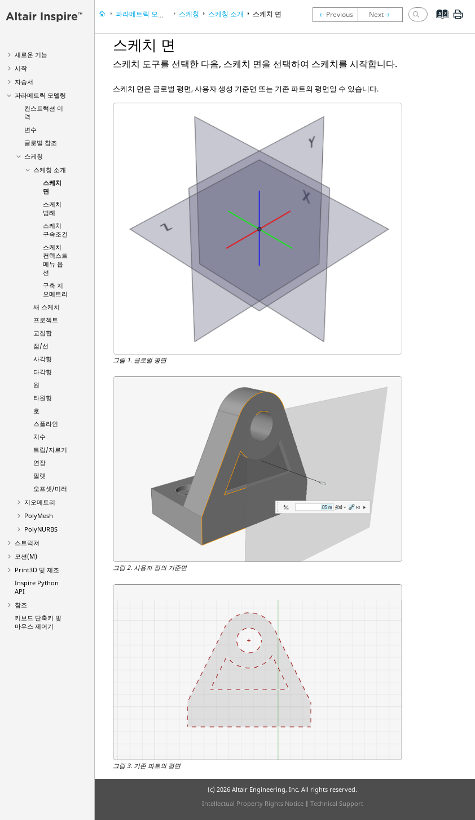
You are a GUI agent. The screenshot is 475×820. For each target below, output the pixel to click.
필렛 (39, 475)
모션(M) (26, 556)
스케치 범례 (52, 208)
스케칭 (33, 156)
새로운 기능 (31, 54)
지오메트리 (39, 502)
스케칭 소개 (49, 169)
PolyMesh (38, 515)
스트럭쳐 (27, 542)
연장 (39, 462)
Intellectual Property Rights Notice (253, 803)
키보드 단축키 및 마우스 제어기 (38, 621)
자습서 (24, 81)
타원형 (42, 397)
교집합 (42, 332)
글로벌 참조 (40, 142)
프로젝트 (45, 319)
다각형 (42, 371)
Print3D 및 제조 (37, 569)
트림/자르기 (50, 449)
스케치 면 (267, 14)
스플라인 (45, 423)
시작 (21, 68)
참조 (21, 604)
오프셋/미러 (50, 488)
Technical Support (336, 803)
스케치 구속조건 (55, 229)
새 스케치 (46, 306)
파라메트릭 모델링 (40, 95)
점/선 (41, 345)
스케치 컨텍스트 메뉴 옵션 (55, 260)
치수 (39, 436)
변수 (30, 129)
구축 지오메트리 (55, 289)
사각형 (42, 358)
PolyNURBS (41, 529)
